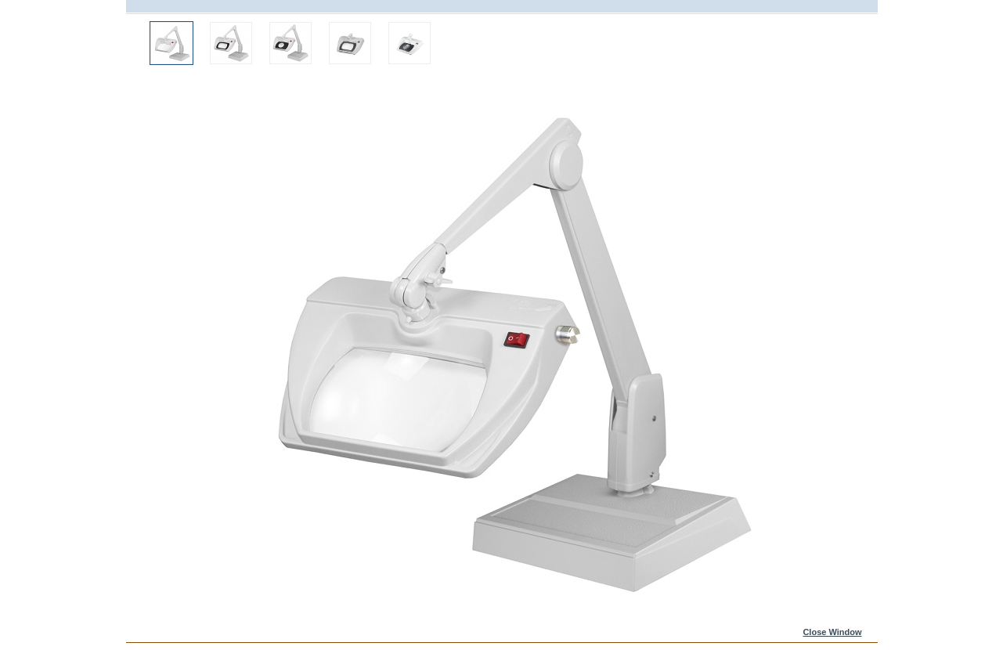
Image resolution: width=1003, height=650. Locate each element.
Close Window (832, 632)
